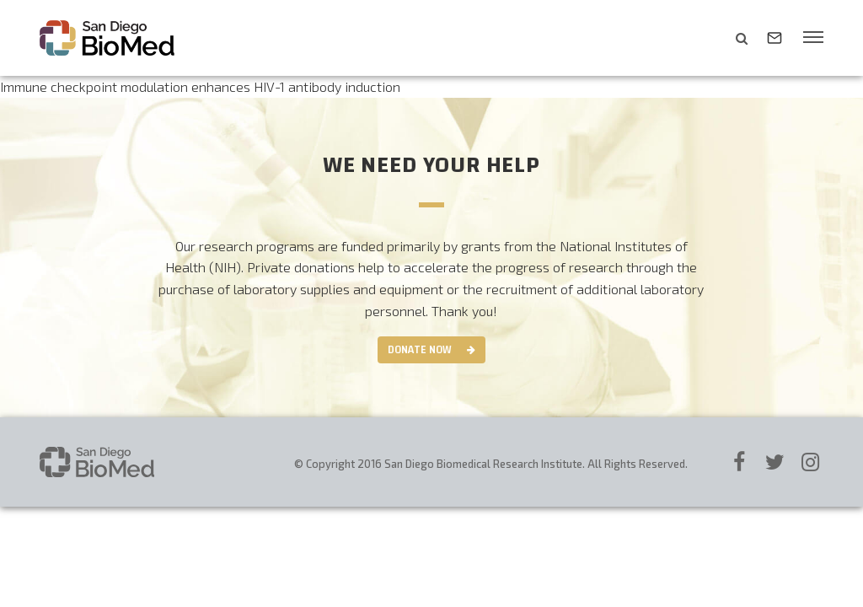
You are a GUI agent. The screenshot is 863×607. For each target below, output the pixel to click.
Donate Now (420, 350)
